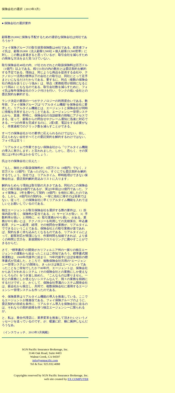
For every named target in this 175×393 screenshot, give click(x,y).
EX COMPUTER (78, 379)
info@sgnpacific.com (45, 360)
